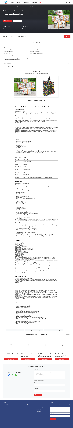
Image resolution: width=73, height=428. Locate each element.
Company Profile (25, 404)
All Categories (38, 411)
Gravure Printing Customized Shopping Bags (34, 330)
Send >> (53, 418)
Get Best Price (7, 20)
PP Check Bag (38, 409)
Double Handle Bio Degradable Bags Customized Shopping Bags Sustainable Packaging (45, 355)
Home (4, 6)
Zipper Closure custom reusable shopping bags (53, 330)
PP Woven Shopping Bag (40, 407)
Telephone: (36, 388)
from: (35, 382)
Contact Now (37, 394)
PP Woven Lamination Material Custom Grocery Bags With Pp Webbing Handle (28, 355)
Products (7, 6)
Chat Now (18, 20)
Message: (36, 369)
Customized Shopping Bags (15, 6)
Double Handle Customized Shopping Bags (15, 330)
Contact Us (24, 411)
